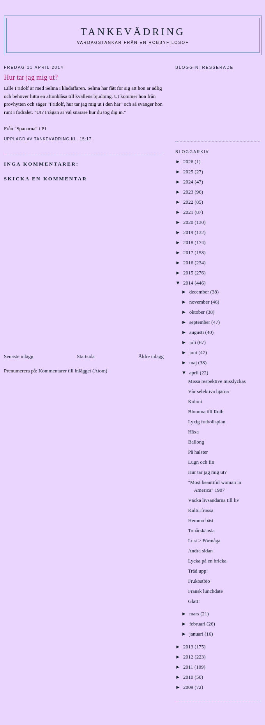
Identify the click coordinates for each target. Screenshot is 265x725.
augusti (197, 332)
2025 (188, 172)
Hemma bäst (200, 520)
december (199, 292)
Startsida (86, 356)
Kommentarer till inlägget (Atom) (73, 371)
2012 (188, 657)
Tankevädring (133, 31)
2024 (188, 182)
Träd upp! (198, 571)
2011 (188, 667)
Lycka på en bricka (207, 561)
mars (195, 614)
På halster (198, 452)
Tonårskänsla (201, 530)
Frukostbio (199, 581)
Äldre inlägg (151, 356)
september (200, 322)
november (200, 302)
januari (197, 634)
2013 (188, 647)
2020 (188, 222)
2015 (188, 273)
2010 (188, 677)
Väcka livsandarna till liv (213, 500)
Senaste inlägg (18, 356)
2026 (188, 161)
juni (193, 352)
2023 (188, 192)
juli (193, 342)
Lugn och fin (201, 462)
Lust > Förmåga (204, 540)
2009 (188, 687)
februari (198, 624)
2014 (188, 283)
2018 (188, 242)
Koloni (195, 401)
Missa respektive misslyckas (217, 381)
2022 (188, 202)
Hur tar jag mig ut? (207, 472)
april (194, 373)
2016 (188, 263)
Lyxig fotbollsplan (206, 422)
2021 (188, 212)
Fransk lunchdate (205, 591)
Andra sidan (200, 551)
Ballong (196, 442)
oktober (197, 312)
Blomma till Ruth (205, 411)
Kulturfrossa (200, 510)
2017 (188, 252)
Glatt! (194, 601)
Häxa (193, 432)
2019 (188, 232)
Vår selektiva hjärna (208, 391)
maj (193, 362)
